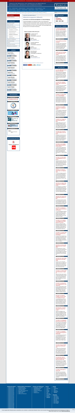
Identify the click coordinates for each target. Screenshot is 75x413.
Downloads (48, 388)
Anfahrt (9, 60)
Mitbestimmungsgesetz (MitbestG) (32, 17)
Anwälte (44, 12)
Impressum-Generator (12, 9)
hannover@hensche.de (12, 69)
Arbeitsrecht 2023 (11, 389)
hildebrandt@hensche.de (35, 49)
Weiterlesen (58, 50)
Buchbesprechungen (21, 387)
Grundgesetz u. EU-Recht (13, 29)
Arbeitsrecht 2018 (11, 394)
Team (55, 389)
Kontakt (48, 391)
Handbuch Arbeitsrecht (22, 8)
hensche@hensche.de (35, 40)
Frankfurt (14, 12)
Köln (27, 12)
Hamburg (18, 12)
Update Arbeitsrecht (11, 17)
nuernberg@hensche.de (13, 83)
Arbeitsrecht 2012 (11, 400)
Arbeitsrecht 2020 (11, 392)
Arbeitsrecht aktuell (15, 8)
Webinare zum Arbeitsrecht (12, 46)
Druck (48, 389)
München (30, 12)
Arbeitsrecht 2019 (11, 393)
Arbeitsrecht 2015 (11, 397)
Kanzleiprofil (41, 9)
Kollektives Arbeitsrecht (13, 34)
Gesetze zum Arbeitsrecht (30, 8)
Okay (73, 409)
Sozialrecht (11, 36)
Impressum (55, 390)
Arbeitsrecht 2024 (11, 388)
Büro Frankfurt (56, 396)
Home (10, 8)
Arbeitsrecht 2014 (11, 398)
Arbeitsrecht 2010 (11, 402)
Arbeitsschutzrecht (37, 389)
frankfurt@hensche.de (12, 59)
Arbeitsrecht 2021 (11, 391)
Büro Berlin (55, 395)
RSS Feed (48, 393)
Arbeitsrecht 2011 (11, 401)
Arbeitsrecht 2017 (11, 395)
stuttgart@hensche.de (12, 88)
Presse (44, 8)
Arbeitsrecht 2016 (11, 396)
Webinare (37, 9)
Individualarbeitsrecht (12, 31)
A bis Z (48, 387)
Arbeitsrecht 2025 (11, 387)
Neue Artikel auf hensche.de (23, 390)
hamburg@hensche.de (12, 64)
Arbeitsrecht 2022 (11, 390)
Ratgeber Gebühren (31, 9)
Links (47, 392)
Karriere (48, 390)
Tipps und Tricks (10, 24)
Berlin (10, 12)
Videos (9, 42)
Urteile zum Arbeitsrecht (38, 8)
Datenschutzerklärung (66, 411)
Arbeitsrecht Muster (24, 9)
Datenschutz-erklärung (56, 392)
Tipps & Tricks (19, 9)
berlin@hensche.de (12, 54)
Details (12, 60)
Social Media (49, 394)
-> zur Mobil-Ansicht (11, 21)
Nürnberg (35, 12)
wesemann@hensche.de (35, 57)
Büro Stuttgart (56, 403)
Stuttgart (39, 12)
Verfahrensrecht (11, 37)
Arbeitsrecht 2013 (11, 399)
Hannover (23, 12)
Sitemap (48, 395)
